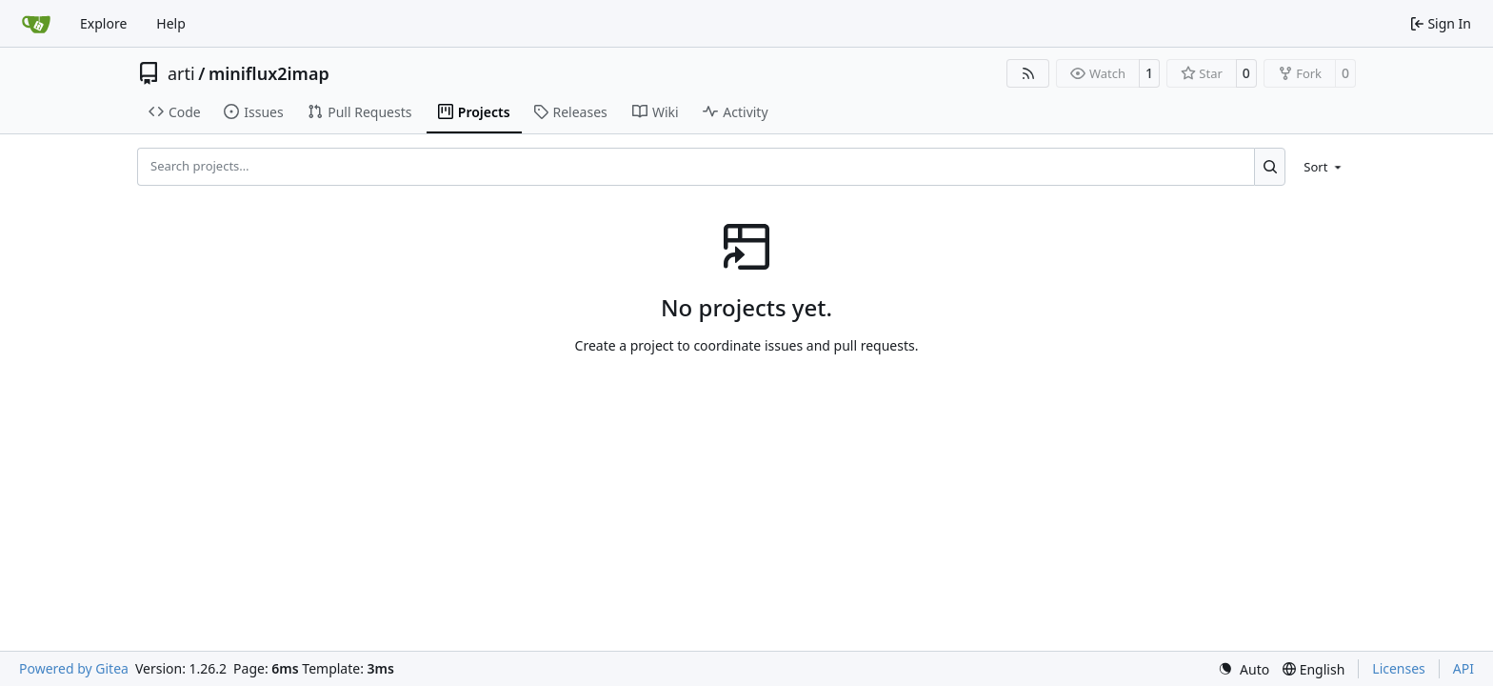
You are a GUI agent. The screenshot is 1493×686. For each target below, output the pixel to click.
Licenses (1398, 668)
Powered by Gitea (74, 668)
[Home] (36, 24)
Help (171, 23)
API (1463, 668)
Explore (103, 23)
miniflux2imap (269, 73)
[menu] (1324, 167)
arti (181, 73)
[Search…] (1269, 167)
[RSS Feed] (1028, 73)
